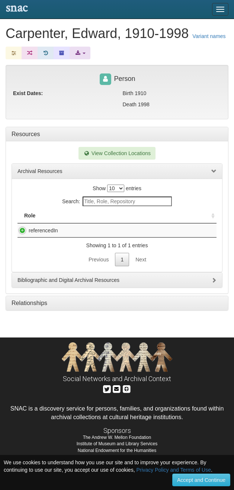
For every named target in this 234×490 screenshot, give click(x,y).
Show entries (117, 188)
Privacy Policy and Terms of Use (173, 470)
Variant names (208, 36)
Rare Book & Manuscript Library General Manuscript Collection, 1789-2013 (95, 245)
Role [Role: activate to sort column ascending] (29, 223)
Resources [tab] (26, 134)
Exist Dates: (28, 93)
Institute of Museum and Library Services (117, 454)
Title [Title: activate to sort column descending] (66, 223)
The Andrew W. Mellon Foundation (117, 447)
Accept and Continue (201, 480)
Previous (99, 282)
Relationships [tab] (29, 325)
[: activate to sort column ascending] (210, 219)
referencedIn (36, 238)
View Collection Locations (117, 153)
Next (140, 282)
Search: (117, 201)
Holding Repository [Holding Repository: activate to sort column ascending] (163, 219)
